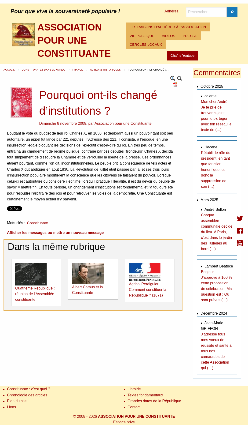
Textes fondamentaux (145, 395)
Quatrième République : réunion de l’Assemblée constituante (35, 293)
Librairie (134, 389)
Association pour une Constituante (123, 123)
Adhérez (171, 11)
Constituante (37, 223)
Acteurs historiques (105, 69)
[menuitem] (168, 27)
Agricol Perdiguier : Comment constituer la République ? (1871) (147, 289)
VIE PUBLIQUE (142, 36)
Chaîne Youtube (182, 55)
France (78, 69)
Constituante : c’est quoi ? (28, 389)
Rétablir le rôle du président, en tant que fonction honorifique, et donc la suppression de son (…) (215, 169)
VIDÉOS (168, 36)
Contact (134, 407)
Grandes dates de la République (154, 401)
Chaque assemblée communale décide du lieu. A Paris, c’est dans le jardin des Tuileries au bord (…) (216, 232)
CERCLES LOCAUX (146, 44)
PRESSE (190, 36)
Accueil (9, 69)
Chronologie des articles (27, 395)
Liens (11, 407)
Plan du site (17, 401)
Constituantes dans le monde (44, 69)
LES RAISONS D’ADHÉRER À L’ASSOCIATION (168, 27)
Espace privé (124, 422)
